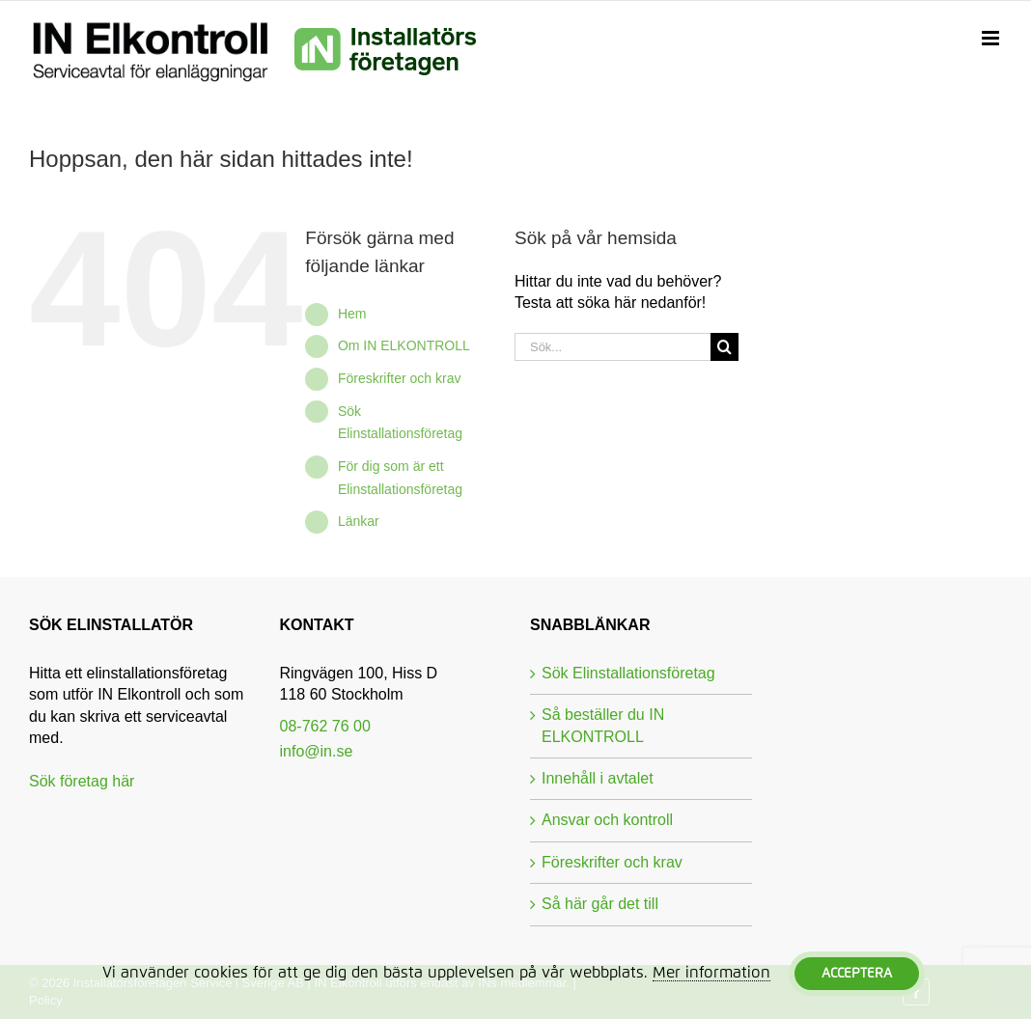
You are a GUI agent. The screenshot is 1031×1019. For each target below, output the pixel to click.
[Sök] (724, 347)
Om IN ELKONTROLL (404, 345)
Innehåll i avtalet (598, 778)
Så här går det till (600, 903)
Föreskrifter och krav (399, 378)
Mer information (711, 972)
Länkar (358, 521)
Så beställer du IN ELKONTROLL (603, 725)
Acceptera (857, 973)
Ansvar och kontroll (607, 820)
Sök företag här (81, 781)
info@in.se (316, 751)
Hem (352, 313)
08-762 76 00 (325, 726)
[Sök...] (613, 347)
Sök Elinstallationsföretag (628, 673)
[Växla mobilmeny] (992, 38)
